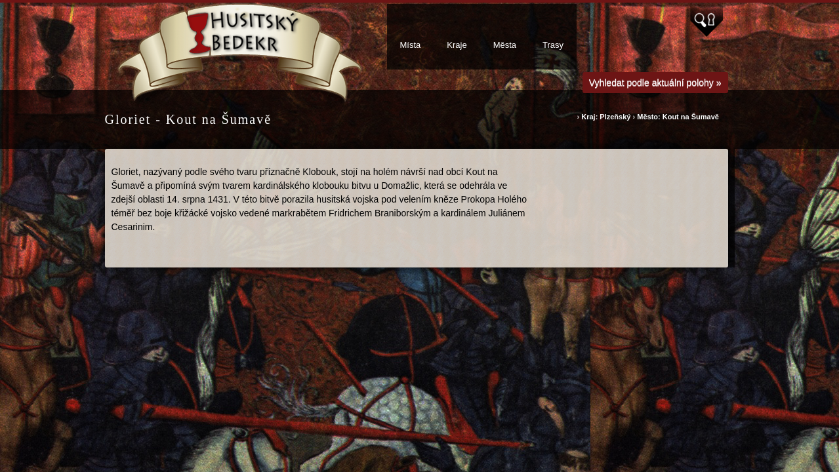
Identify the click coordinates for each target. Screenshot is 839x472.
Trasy (552, 45)
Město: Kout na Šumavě (678, 117)
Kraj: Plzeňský (606, 117)
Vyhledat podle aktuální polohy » (655, 82)
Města (504, 45)
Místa (410, 45)
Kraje (456, 45)
